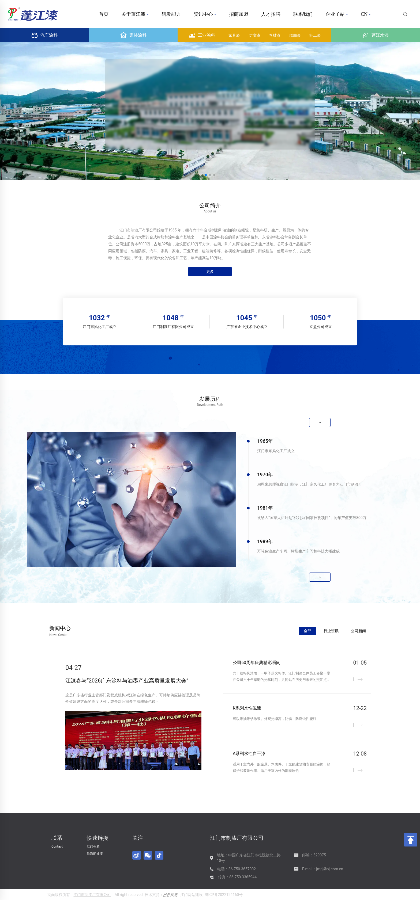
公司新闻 (358, 631)
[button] (206, 175)
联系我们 (303, 14)
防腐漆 (254, 35)
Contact (57, 846)
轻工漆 (315, 35)
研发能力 (171, 14)
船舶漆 (295, 35)
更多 (210, 271)
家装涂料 (133, 35)
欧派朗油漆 (95, 854)
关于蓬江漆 (135, 14)
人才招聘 (270, 14)
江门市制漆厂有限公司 (92, 895)
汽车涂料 (44, 35)
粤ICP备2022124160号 (224, 895)
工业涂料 (202, 35)
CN (366, 14)
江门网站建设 (191, 895)
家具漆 (234, 35)
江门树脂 (93, 846)
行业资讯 (331, 631)
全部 (307, 631)
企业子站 (336, 14)
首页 (103, 14)
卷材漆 (274, 35)
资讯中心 (205, 14)
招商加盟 (238, 14)
